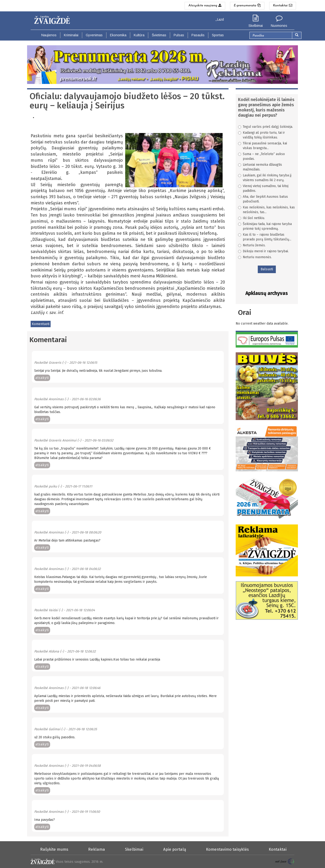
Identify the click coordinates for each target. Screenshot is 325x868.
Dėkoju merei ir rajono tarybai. (263, 251)
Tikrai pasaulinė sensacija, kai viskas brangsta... (262, 145)
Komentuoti (40, 324)
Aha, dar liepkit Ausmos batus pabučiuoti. (263, 199)
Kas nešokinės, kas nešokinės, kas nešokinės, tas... (266, 209)
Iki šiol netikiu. (251, 218)
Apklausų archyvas (266, 293)
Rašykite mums (54, 849)
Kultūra (139, 35)
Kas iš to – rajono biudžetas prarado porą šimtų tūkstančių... (264, 237)
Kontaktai (278, 849)
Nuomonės (279, 26)
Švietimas (159, 35)
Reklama (96, 849)
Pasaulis (198, 35)
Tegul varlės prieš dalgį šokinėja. (265, 127)
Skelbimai (256, 26)
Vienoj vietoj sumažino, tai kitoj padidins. (263, 188)
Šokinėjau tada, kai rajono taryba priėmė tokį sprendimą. (265, 226)
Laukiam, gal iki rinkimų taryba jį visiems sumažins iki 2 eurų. (265, 177)
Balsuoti (267, 269)
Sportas (218, 35)
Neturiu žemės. (252, 245)
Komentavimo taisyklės (227, 849)
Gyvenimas (94, 35)
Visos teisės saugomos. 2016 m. (79, 862)
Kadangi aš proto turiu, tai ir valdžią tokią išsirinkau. (261, 135)
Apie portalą (174, 849)
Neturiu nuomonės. (255, 257)
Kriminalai (71, 35)
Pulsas (179, 35)
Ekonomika (118, 35)
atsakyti (42, 378)
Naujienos (49, 35)
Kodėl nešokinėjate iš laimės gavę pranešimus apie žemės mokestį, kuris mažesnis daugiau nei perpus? (266, 107)
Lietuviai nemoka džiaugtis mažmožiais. (260, 167)
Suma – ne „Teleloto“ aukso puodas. (261, 156)
